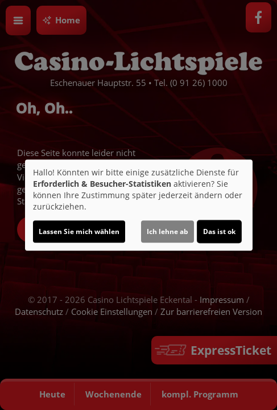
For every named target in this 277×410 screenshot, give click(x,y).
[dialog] (139, 205)
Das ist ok (219, 231)
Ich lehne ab (167, 231)
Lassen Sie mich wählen (79, 231)
